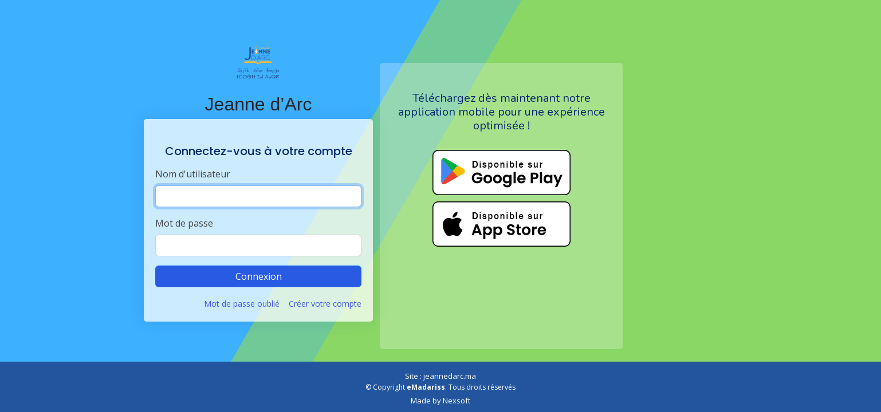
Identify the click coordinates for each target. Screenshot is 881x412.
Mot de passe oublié (242, 303)
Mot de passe (184, 223)
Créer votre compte (325, 303)
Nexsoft (456, 400)
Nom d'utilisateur (192, 174)
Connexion (258, 276)
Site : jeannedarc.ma (440, 376)
